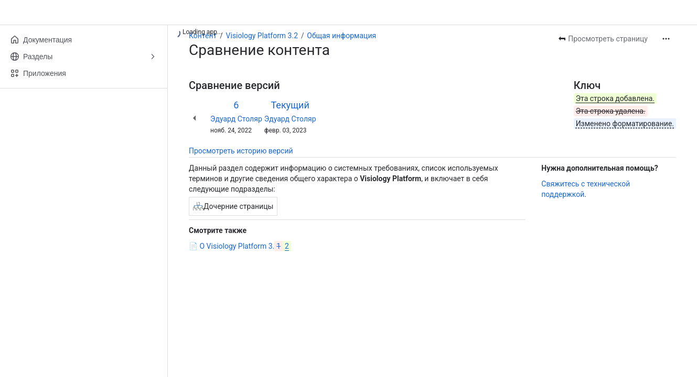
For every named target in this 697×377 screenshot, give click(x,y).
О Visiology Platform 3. (245, 246)
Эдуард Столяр (236, 119)
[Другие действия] (666, 39)
